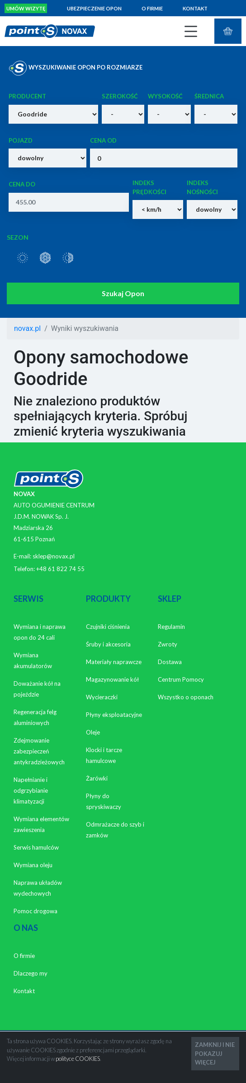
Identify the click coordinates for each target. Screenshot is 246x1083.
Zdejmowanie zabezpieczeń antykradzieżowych (39, 751)
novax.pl (27, 328)
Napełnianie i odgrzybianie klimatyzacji (31, 790)
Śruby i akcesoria (108, 644)
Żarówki (97, 778)
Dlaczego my (30, 973)
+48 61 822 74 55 (60, 568)
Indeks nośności (202, 187)
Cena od (103, 140)
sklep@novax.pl (54, 556)
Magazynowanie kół (112, 679)
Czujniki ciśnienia (108, 626)
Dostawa (170, 661)
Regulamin (171, 626)
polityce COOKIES (78, 1058)
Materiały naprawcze (114, 661)
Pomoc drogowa (35, 911)
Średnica (209, 96)
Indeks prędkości (149, 187)
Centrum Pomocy (181, 679)
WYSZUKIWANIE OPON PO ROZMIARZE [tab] (75, 68)
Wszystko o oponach (185, 697)
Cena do (22, 184)
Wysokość (165, 96)
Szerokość (120, 96)
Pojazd (21, 140)
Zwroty (167, 644)
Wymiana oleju (33, 865)
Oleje (93, 732)
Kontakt (195, 8)
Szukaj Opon (123, 293)
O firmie (152, 8)
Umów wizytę (25, 8)
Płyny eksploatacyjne (114, 714)
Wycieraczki (102, 697)
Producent (27, 96)
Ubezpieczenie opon (94, 8)
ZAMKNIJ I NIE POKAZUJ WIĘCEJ (215, 1053)
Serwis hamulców (36, 847)
